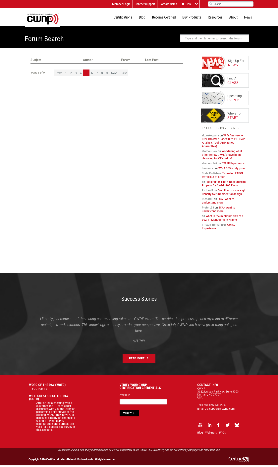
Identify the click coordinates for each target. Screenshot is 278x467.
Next (114, 74)
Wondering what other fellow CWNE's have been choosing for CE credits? (222, 156)
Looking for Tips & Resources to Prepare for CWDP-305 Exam (224, 185)
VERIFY (127, 414)
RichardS (207, 192)
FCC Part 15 (39, 390)
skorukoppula (210, 137)
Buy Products (193, 18)
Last (124, 74)
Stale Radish (210, 175)
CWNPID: (125, 397)
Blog (145, 18)
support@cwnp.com (222, 410)
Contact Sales (168, 4)
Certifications (126, 18)
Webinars (211, 434)
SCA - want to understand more (218, 202)
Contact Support (145, 4)
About (234, 18)
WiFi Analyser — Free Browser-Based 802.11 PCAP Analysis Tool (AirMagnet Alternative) (223, 142)
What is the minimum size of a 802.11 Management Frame (223, 219)
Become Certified (166, 18)
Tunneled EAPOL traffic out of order (223, 176)
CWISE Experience (233, 165)
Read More (136, 360)
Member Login (121, 4)
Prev (59, 74)
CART (189, 4)
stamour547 (209, 153)
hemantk (207, 170)
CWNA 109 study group (231, 170)
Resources (216, 18)
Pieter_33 (208, 209)
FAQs (222, 434)
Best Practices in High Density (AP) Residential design (224, 193)
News (248, 18)
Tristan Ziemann (212, 226)
